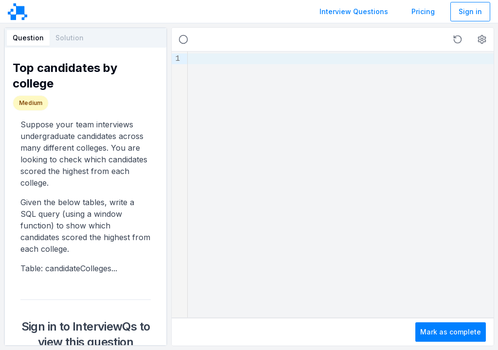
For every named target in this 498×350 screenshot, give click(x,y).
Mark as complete (450, 332)
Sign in (470, 11)
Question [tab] (28, 38)
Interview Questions (354, 11)
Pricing (423, 11)
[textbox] (341, 184)
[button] (457, 39)
